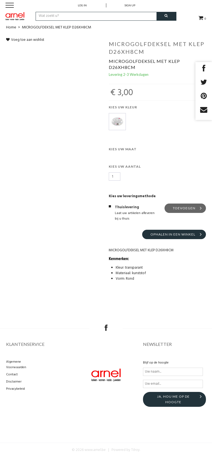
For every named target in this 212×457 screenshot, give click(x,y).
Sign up (129, 5)
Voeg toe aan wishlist (25, 40)
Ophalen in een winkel (172, 234)
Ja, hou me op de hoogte (173, 399)
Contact (12, 374)
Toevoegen (184, 208)
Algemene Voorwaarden (16, 364)
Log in (82, 5)
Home (11, 27)
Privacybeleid (15, 389)
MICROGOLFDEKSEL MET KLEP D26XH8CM (56, 27)
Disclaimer (14, 381)
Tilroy (135, 450)
